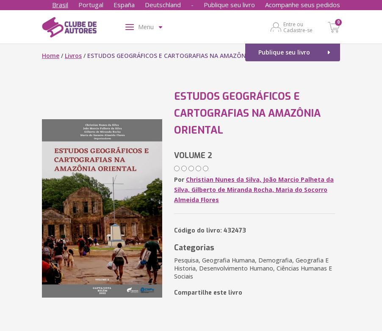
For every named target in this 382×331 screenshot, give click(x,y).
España (124, 4)
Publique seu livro (229, 4)
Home (50, 56)
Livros (73, 56)
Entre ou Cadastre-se (298, 27)
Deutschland (163, 4)
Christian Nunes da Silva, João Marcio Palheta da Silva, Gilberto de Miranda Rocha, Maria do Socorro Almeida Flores (254, 189)
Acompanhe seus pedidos (302, 4)
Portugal (90, 4)
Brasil (60, 4)
